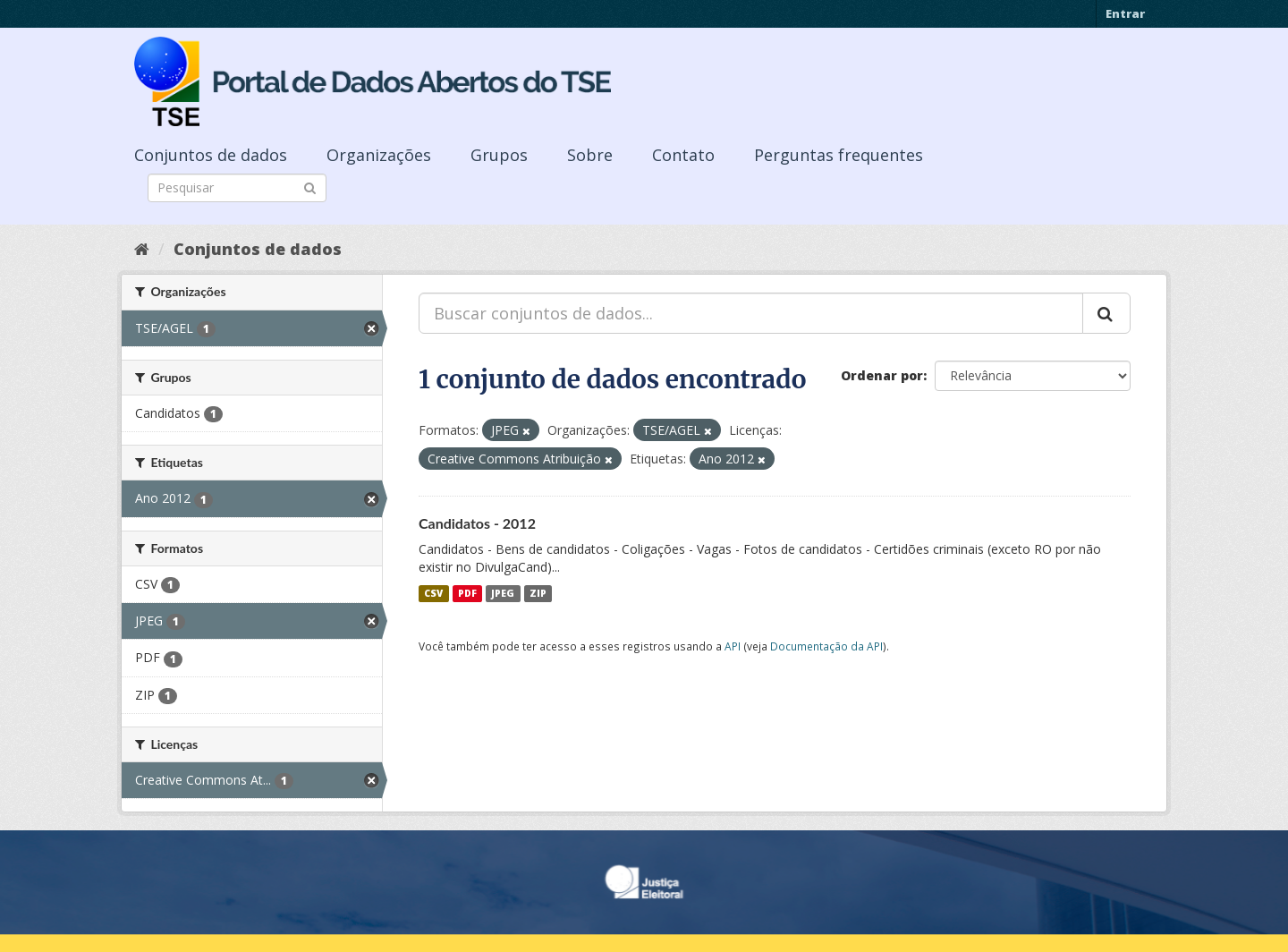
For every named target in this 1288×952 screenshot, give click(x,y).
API (732, 646)
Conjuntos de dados (210, 155)
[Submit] (310, 186)
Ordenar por (882, 375)
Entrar (1125, 13)
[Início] (141, 248)
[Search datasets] (237, 188)
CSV (433, 593)
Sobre (590, 155)
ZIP (538, 593)
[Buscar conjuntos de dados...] (751, 313)
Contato (683, 155)
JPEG (502, 593)
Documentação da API (826, 646)
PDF (467, 593)
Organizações (378, 155)
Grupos (499, 155)
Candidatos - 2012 (477, 522)
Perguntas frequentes (838, 155)
